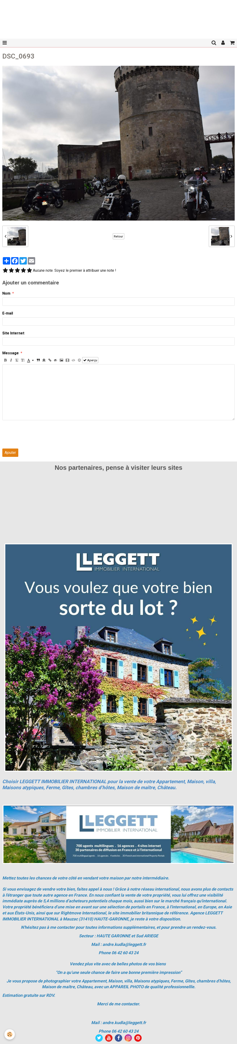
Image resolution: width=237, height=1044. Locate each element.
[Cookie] (10, 1034)
